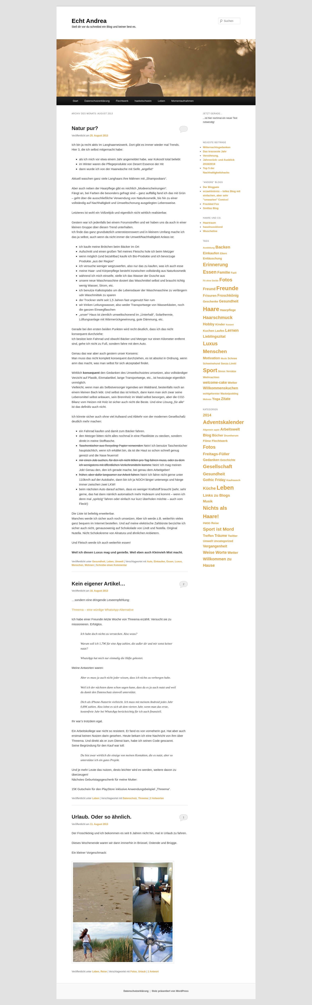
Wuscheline (210, 231)
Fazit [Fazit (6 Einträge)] (234, 272)
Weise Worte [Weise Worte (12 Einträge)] (215, 552)
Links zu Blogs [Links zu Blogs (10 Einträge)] (216, 495)
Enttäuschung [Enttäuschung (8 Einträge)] (212, 258)
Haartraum (209, 222)
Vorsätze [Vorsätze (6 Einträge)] (231, 371)
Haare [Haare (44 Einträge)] (211, 309)
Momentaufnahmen (182, 100)
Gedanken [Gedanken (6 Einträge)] (211, 460)
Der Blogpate (211, 187)
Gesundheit (98, 561)
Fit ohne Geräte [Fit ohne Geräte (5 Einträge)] (210, 280)
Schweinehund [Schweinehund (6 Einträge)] (211, 363)
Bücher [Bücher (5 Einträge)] (217, 435)
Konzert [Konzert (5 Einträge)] (230, 324)
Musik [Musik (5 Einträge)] (224, 358)
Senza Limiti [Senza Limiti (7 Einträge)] (228, 363)
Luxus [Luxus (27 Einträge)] (210, 343)
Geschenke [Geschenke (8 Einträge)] (210, 301)
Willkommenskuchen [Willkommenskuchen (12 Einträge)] (220, 388)
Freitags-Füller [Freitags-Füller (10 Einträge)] (216, 454)
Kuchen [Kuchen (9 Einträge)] (208, 330)
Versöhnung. (211, 155)
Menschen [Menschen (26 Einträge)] (215, 351)
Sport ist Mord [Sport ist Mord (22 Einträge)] (218, 529)
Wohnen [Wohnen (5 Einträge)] (207, 399)
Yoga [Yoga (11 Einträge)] (216, 399)
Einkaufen (159, 561)
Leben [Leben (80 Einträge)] (225, 487)
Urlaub (142, 971)
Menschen (77, 565)
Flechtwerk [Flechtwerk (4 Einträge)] (220, 440)
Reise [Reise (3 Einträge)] (215, 523)
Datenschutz (130, 798)
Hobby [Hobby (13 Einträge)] (208, 324)
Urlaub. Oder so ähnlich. (102, 817)
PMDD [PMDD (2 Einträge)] (207, 523)
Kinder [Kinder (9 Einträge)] (220, 324)
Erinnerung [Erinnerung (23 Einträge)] (215, 264)
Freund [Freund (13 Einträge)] (209, 289)
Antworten (157, 798)
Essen (169, 561)
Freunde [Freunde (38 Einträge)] (227, 288)
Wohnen (89, 565)
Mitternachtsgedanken (216, 147)
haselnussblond (213, 226)
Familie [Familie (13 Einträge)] (223, 272)
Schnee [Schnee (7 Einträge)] (232, 358)
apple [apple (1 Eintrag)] (216, 430)
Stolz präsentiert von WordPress (170, 991)
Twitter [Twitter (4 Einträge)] (233, 535)
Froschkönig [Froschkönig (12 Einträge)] (228, 295)
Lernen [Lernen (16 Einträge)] (232, 330)
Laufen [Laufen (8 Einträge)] (219, 330)
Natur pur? (85, 128)
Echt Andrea (89, 21)
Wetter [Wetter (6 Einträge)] (233, 553)
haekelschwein (143, 100)
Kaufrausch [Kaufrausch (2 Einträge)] (233, 480)
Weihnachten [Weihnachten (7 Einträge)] (211, 377)
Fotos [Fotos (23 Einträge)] (209, 447)
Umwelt (119, 561)
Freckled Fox (211, 204)
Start (75, 100)
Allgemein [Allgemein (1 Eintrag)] (208, 430)
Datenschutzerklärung (96, 100)
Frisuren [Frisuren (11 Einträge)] (209, 295)
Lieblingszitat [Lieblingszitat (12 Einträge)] (214, 337)
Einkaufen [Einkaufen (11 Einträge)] (211, 253)
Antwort (153, 971)
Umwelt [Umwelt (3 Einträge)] (208, 541)
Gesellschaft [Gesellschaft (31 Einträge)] (217, 466)
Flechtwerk (122, 100)
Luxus (178, 561)
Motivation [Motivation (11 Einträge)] (211, 358)
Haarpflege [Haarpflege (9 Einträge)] (228, 310)
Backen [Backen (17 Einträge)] (222, 247)
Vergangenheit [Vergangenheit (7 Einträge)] (215, 546)
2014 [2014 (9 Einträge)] (207, 415)
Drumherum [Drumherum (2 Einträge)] (231, 435)
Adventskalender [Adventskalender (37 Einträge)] (223, 422)
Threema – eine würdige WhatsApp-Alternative (103, 609)
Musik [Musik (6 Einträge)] (208, 501)
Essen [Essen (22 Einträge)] (209, 272)
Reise (103, 971)
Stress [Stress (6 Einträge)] (221, 371)
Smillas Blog (210, 208)
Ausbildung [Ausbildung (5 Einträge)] (209, 248)
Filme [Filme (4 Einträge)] (207, 440)
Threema (143, 798)
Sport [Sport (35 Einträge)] (210, 370)
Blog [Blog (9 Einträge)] (207, 435)
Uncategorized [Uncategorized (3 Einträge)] (223, 541)
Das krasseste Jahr (215, 151)
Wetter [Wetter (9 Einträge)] (232, 382)
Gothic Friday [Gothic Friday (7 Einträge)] (214, 480)
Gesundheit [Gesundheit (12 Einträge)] (228, 301)
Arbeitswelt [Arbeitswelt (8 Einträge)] (230, 429)
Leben (161, 100)
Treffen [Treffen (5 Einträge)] (208, 535)
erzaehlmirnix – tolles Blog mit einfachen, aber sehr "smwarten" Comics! (221, 195)
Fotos (133, 971)
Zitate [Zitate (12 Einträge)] (225, 399)
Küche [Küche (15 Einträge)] (209, 488)
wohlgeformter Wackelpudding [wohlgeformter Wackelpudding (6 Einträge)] (220, 393)
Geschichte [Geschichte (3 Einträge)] (227, 460)
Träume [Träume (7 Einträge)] (220, 536)
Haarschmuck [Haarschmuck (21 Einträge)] (218, 317)
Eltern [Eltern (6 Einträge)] (223, 253)
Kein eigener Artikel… (98, 584)
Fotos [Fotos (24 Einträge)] (225, 279)
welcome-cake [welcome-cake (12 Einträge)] (215, 383)
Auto (149, 561)
